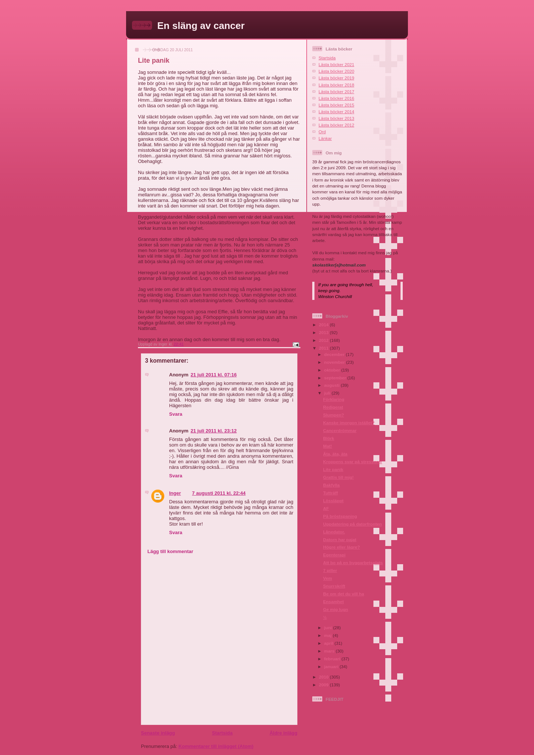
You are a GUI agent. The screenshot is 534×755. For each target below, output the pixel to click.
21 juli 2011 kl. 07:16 (214, 375)
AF (326, 508)
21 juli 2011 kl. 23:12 (214, 431)
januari (332, 666)
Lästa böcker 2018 (336, 84)
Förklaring (333, 399)
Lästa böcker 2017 (336, 91)
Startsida (222, 733)
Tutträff (330, 492)
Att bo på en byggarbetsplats (353, 562)
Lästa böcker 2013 (336, 118)
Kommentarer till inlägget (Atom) (215, 746)
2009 (324, 684)
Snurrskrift (334, 586)
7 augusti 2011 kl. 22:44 (219, 493)
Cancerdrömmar (339, 430)
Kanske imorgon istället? (349, 422)
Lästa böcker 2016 (336, 98)
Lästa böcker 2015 (336, 104)
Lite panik (333, 469)
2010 (324, 676)
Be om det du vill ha (343, 593)
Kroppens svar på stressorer (352, 461)
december (335, 354)
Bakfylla (331, 485)
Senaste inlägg (158, 733)
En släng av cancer (201, 25)
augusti (332, 385)
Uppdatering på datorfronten (352, 524)
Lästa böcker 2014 (336, 111)
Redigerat (333, 407)
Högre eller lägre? (341, 547)
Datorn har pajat (339, 539)
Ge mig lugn (335, 609)
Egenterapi (334, 554)
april (329, 643)
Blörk (328, 438)
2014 (324, 324)
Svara (175, 414)
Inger (175, 493)
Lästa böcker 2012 (336, 124)
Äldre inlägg (283, 733)
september (335, 377)
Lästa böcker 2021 (336, 64)
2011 (324, 348)
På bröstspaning (340, 516)
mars (330, 650)
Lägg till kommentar (171, 551)
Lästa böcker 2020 (336, 71)
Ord (322, 131)
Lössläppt (333, 500)
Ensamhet (333, 601)
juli (328, 392)
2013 (324, 332)
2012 (324, 340)
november (335, 362)
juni (328, 627)
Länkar (325, 138)
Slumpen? (333, 414)
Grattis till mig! (338, 477)
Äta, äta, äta (335, 453)
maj (328, 635)
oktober (332, 369)
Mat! (327, 446)
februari (333, 658)
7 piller (330, 570)
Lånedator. (334, 531)
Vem (327, 578)
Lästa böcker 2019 (336, 77)
